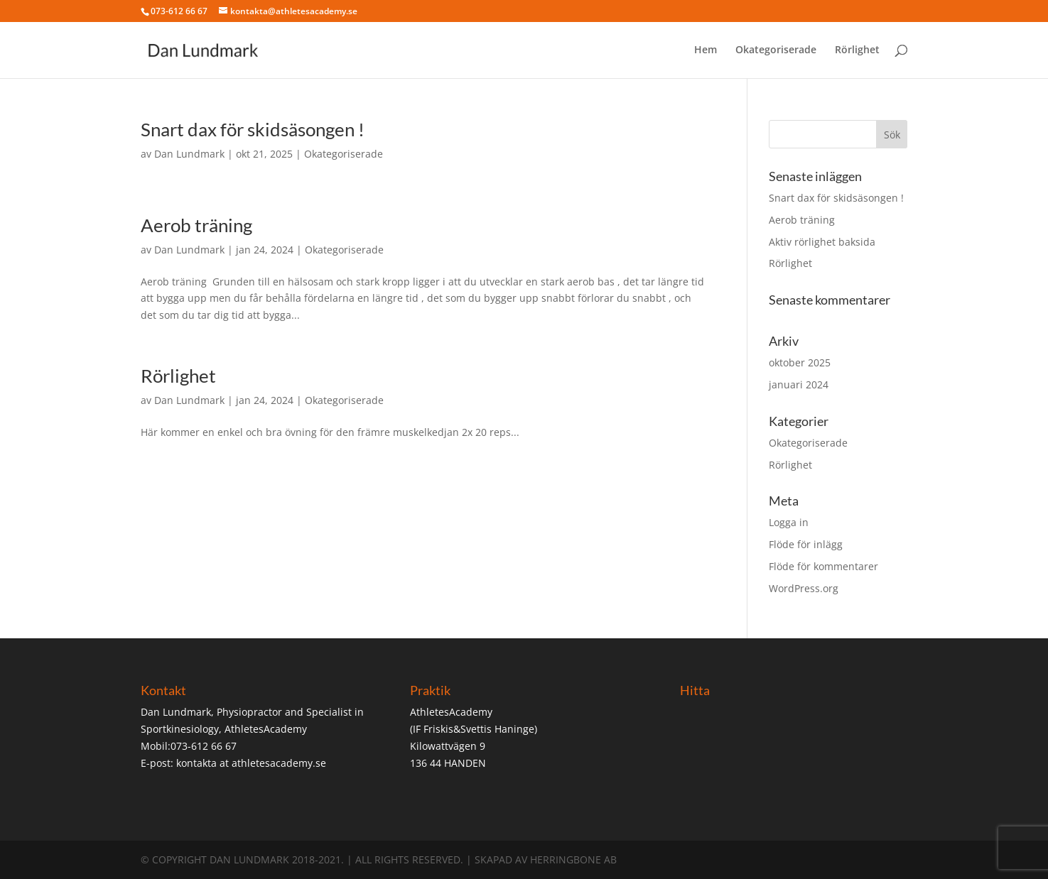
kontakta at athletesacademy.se (251, 763)
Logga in (789, 522)
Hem (705, 50)
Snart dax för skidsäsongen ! (252, 129)
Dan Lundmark (189, 153)
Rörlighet (857, 50)
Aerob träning (196, 225)
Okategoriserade (775, 50)
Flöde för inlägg (806, 544)
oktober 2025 (800, 362)
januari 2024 (798, 384)
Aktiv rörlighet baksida (822, 242)
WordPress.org (803, 588)
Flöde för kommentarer (823, 566)
